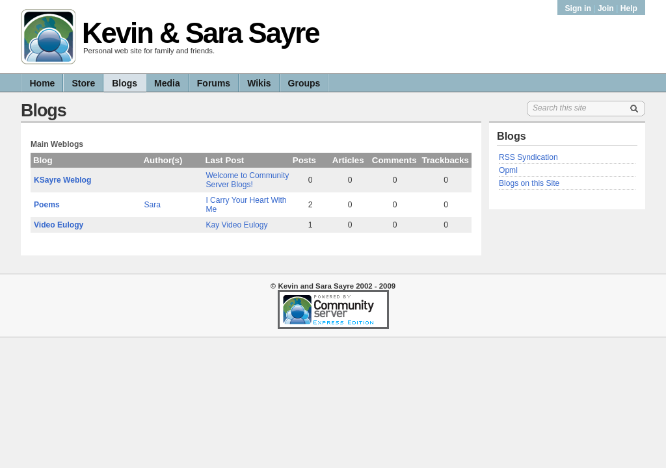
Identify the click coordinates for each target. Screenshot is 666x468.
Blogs (124, 83)
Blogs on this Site (529, 183)
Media (167, 83)
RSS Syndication (528, 157)
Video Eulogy (58, 224)
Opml (508, 170)
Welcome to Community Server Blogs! (247, 180)
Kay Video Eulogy (236, 224)
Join (606, 8)
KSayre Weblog (62, 180)
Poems (47, 204)
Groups (304, 83)
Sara (152, 204)
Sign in (579, 8)
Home (42, 83)
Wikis (259, 83)
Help (628, 8)
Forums (213, 83)
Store (83, 83)
